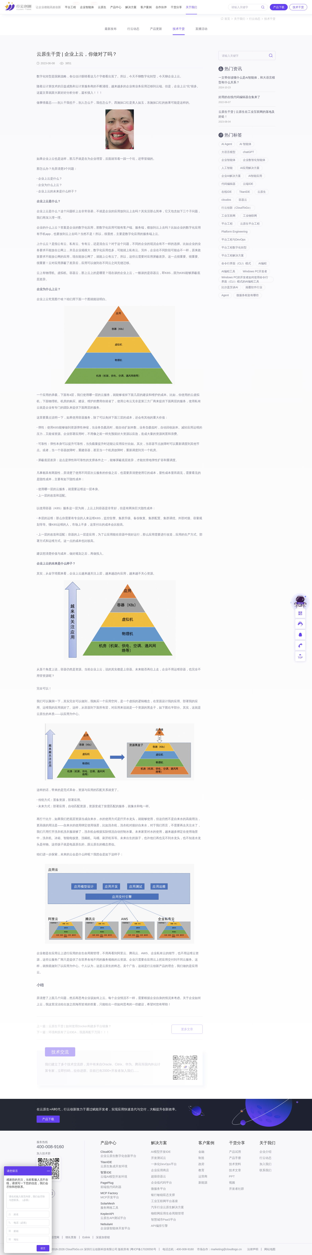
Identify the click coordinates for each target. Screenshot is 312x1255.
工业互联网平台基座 (164, 1201)
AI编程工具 (228, 271)
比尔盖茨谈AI (229, 287)
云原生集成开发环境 (118, 1164)
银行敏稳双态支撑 (163, 1195)
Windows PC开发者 (255, 271)
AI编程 (262, 263)
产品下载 (48, 1119)
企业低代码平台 (161, 1182)
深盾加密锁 (103, 1237)
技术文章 (235, 1170)
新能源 (202, 1182)
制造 (201, 1158)
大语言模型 (228, 152)
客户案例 (146, 7)
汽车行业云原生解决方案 (167, 1207)
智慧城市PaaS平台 (163, 1219)
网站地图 (269, 1249)
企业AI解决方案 (231, 175)
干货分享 (176, 7)
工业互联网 (228, 215)
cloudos (226, 199)
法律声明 (252, 1249)
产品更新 (156, 28)
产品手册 (235, 1158)
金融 (201, 1151)
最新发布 (111, 28)
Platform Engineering (234, 231)
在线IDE (226, 191)
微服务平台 (158, 1188)
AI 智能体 (245, 144)
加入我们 (265, 1164)
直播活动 (201, 28)
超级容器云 (158, 1176)
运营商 (202, 1176)
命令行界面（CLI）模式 (236, 263)
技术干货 (269, 18)
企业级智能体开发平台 (118, 1226)
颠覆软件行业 (254, 287)
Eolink (86, 1237)
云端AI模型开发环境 (118, 1174)
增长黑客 (70, 1237)
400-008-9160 (50, 1146)
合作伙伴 (161, 7)
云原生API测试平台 (118, 1216)
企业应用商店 (160, 1170)
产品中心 (115, 7)
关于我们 (191, 7)
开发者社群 (236, 1188)
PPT (232, 1176)
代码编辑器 (228, 183)
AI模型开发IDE (161, 1151)
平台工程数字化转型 (234, 247)
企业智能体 (87, 5)
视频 (232, 1182)
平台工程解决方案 (232, 255)
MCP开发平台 (118, 1195)
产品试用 (235, 1151)
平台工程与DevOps (233, 239)
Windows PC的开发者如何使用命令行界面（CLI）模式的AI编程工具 (244, 279)
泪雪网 (55, 1237)
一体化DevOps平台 (164, 1164)
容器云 (243, 199)
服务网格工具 (118, 1205)
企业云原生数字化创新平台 (118, 1154)
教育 (201, 1170)
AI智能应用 (255, 175)
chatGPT (248, 152)
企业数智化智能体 (254, 160)
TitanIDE (244, 191)
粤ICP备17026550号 (143, 1249)
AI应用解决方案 (249, 167)
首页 (227, 18)
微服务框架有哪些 (247, 295)
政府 (201, 1164)
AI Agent (226, 144)
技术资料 (235, 1164)
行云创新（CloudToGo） (236, 207)
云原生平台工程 (250, 223)
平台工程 (70, 5)
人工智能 (227, 167)
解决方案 (130, 7)
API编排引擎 (159, 1225)
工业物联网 (250, 215)
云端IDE (248, 183)
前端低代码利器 (118, 1185)
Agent (225, 295)
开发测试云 (158, 1158)
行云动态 (254, 18)
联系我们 (265, 1170)
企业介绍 (265, 1151)
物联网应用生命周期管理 (167, 1213)
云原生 (102, 7)
